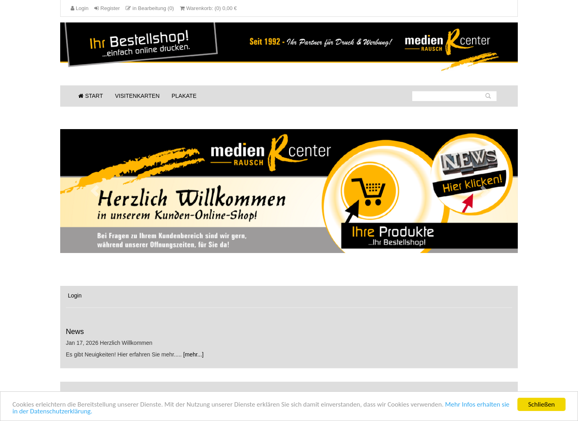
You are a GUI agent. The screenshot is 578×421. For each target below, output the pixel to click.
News (75, 332)
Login (74, 295)
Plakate (184, 96)
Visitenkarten (137, 96)
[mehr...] (193, 354)
